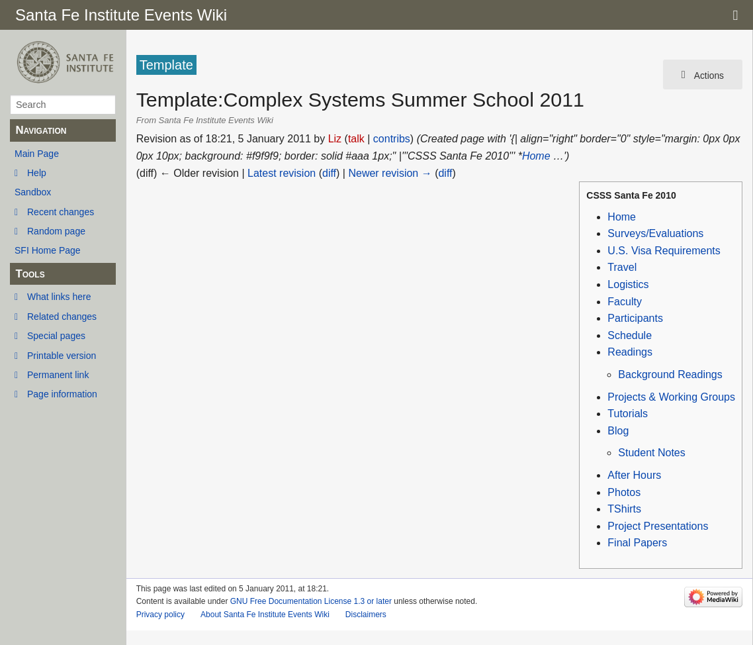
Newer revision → (389, 173)
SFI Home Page (48, 250)
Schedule (629, 335)
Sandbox (33, 192)
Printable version (61, 355)
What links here (59, 296)
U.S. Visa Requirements (663, 250)
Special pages (56, 335)
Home (536, 156)
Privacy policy (160, 614)
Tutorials (627, 413)
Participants (635, 318)
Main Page (37, 153)
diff (329, 173)
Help (36, 173)
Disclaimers (365, 614)
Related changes (62, 316)
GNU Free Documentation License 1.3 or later (311, 601)
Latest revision (281, 173)
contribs (391, 138)
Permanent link (58, 375)
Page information (62, 394)
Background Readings (670, 374)
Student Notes (651, 452)
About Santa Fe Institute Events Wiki (265, 614)
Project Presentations (657, 526)
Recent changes (60, 212)
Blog (618, 430)
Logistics (627, 284)
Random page (56, 231)
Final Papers (637, 542)
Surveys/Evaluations (655, 233)
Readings (629, 352)
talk (356, 138)
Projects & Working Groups (671, 397)
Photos (624, 492)
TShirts (624, 509)
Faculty (624, 301)
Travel (622, 267)
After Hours (634, 475)
